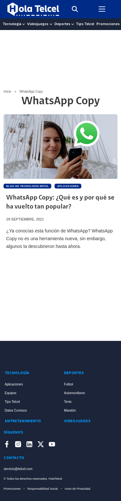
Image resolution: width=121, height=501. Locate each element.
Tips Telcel (85, 24)
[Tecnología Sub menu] (23, 24)
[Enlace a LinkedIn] (29, 445)
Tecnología (12, 24)
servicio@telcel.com (18, 469)
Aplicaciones (68, 186)
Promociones (108, 24)
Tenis (67, 402)
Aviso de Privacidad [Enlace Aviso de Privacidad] (77, 488)
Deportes (62, 24)
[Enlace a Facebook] (7, 445)
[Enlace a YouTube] (52, 445)
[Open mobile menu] (102, 9)
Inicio (7, 91)
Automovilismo (74, 393)
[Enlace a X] (40, 445)
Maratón (70, 410)
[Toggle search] (75, 9)
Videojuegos (37, 24)
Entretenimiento (23, 421)
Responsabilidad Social (42, 488)
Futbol (68, 384)
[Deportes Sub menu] (72, 24)
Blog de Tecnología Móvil (27, 186)
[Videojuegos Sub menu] (51, 24)
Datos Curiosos (16, 410)
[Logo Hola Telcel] (33, 9)
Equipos (10, 393)
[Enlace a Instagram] (18, 445)
